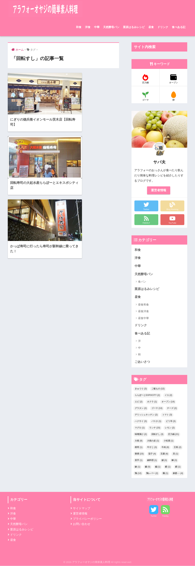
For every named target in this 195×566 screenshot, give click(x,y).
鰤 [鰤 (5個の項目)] (147, 467)
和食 (78, 27)
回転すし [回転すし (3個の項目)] (157, 434)
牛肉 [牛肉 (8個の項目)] (165, 447)
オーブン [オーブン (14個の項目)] (168, 402)
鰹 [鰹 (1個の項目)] (167, 467)
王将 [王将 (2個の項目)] (177, 447)
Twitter (154, 516)
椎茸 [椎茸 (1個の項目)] (138, 447)
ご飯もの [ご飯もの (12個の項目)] (158, 389)
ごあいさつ (142, 362)
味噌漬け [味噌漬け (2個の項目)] (141, 434)
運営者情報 (158, 190)
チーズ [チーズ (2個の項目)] (172, 408)
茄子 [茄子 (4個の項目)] (152, 454)
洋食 (87, 27)
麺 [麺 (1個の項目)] (165, 473)
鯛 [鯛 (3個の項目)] (174, 460)
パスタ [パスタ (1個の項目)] (156, 421)
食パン (142, 281)
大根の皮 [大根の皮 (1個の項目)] (153, 441)
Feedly (165, 516)
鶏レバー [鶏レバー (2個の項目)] (152, 473)
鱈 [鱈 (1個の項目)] (178, 467)
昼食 (151, 27)
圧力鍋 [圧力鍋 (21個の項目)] (173, 434)
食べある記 (178, 27)
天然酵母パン (111, 27)
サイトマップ (81, 508)
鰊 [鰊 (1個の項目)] (137, 467)
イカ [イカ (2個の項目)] (168, 395)
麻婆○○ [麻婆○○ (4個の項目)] (178, 473)
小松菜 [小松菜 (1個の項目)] (168, 441)
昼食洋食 (143, 311)
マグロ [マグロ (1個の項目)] (140, 428)
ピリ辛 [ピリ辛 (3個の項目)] (171, 421)
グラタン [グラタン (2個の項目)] (141, 408)
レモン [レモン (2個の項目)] (170, 428)
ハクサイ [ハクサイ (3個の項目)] (141, 421)
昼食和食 (143, 304)
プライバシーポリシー (87, 518)
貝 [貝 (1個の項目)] (175, 454)
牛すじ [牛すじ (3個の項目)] (152, 447)
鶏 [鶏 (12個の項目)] (138, 473)
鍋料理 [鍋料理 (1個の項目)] (152, 460)
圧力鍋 (145, 79)
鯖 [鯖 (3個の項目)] (164, 460)
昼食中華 (143, 318)
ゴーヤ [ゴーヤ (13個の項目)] (156, 408)
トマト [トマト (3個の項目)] (167, 415)
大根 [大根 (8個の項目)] (138, 441)
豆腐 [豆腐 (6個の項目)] (164, 454)
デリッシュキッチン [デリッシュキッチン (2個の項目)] (146, 415)
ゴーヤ (145, 96)
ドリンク (162, 27)
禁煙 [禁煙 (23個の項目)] (139, 454)
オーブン (173, 79)
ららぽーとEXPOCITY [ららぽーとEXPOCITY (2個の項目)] (147, 395)
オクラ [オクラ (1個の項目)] (152, 402)
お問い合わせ (81, 524)
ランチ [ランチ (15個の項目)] (154, 428)
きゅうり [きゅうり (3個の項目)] (141, 389)
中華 (96, 27)
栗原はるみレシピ (134, 27)
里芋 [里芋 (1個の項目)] (138, 460)
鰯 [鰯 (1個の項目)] (157, 467)
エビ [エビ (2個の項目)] (138, 402)
